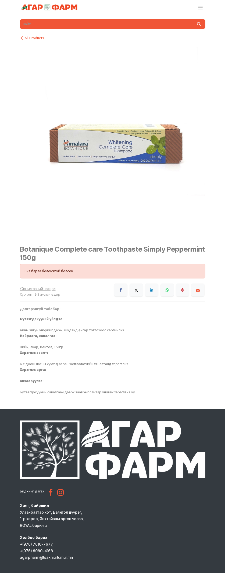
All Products (32, 37)
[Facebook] (120, 290)
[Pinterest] (182, 290)
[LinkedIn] (151, 290)
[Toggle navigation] (200, 7)
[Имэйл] (197, 290)
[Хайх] (198, 24)
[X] (136, 290)
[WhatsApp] (167, 290)
